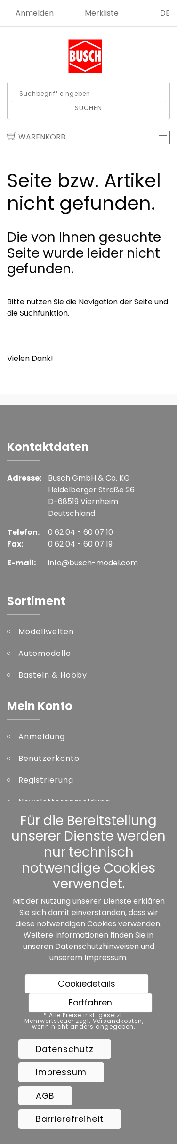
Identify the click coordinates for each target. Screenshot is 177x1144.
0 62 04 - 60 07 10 (80, 532)
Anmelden (35, 13)
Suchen (89, 107)
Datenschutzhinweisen (97, 946)
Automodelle (44, 653)
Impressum (105, 957)
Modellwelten (46, 631)
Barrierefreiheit (70, 1119)
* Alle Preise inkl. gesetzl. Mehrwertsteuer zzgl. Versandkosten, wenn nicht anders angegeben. (84, 1021)
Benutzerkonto (49, 758)
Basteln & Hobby (52, 675)
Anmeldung (41, 736)
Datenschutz (65, 1049)
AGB (45, 1096)
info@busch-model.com (93, 562)
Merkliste (102, 13)
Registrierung (45, 780)
